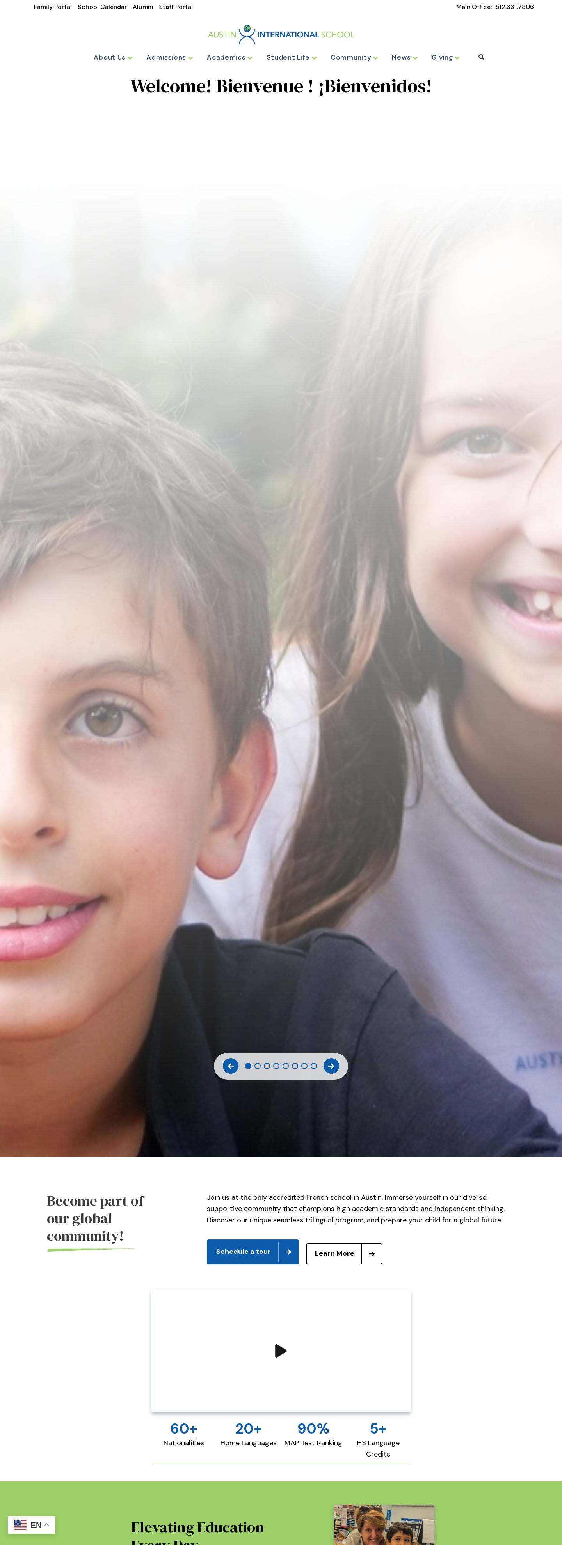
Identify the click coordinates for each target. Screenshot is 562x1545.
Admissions (174, 57)
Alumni (143, 7)
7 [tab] (304, 1069)
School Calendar (102, 7)
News (399, 57)
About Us (119, 57)
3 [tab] (267, 1069)
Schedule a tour (257, 1252)
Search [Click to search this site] (474, 57)
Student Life (290, 57)
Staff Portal (176, 7)
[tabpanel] (281, 92)
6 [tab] (295, 1069)
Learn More (352, 1252)
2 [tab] (257, 1069)
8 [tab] (314, 1069)
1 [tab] (248, 1069)
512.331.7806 (515, 7)
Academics (231, 57)
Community (350, 57)
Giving (438, 57)
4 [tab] (276, 1069)
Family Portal (53, 7)
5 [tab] (286, 1069)
